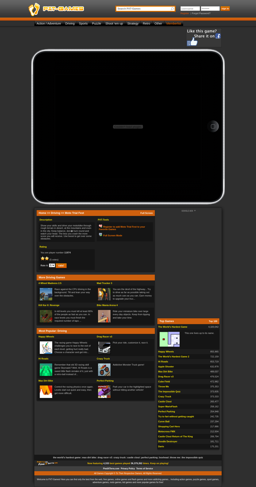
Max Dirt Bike (46, 380)
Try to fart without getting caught (176, 416)
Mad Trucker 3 (104, 283)
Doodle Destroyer (167, 441)
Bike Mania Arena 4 (107, 305)
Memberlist (174, 23)
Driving (70, 23)
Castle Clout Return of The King (175, 436)
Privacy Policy (128, 468)
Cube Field (164, 381)
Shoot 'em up (114, 23)
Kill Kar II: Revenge (49, 305)
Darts (161, 446)
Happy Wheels (46, 336)
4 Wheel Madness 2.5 (50, 283)
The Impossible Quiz (169, 391)
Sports (83, 23)
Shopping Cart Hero (169, 426)
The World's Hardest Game (172, 327)
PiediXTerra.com (111, 468)
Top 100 (213, 321)
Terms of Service (144, 468)
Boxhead (164, 457)
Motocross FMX (166, 431)
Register (184, 13)
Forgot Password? (201, 13)
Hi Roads (43, 358)
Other (158, 23)
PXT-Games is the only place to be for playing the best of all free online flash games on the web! (66, 8)
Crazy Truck (103, 358)
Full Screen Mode (112, 235)
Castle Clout (164, 401)
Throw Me (163, 386)
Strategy (133, 23)
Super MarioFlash (167, 406)
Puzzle (96, 23)
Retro (146, 23)
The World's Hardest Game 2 (173, 356)
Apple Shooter (166, 366)
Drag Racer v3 (104, 336)
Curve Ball (163, 421)
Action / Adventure (49, 23)
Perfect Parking (105, 380)
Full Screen (146, 213)
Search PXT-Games (129, 8)
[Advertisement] (110, 37)
